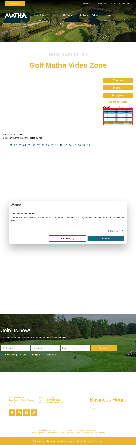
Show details (114, 231)
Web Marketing (83, 433)
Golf (22, 354)
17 (84, 145)
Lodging (34, 354)
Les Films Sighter (68, 433)
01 (11, 145)
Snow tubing (9, 354)
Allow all (106, 238)
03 (20, 145)
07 (38, 145)
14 (70, 145)
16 (79, 145)
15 (74, 145)
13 (65, 145)
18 (88, 145)
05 (29, 145)
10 (52, 145)
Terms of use (74, 430)
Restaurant (49, 354)
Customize (67, 238)
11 (56, 145)
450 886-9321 (51, 397)
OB (43, 433)
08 (43, 145)
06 (33, 145)
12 (61, 145)
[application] (47, 15)
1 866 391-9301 (53, 400)
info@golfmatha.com (54, 402)
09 (47, 145)
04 (24, 145)
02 (15, 145)
